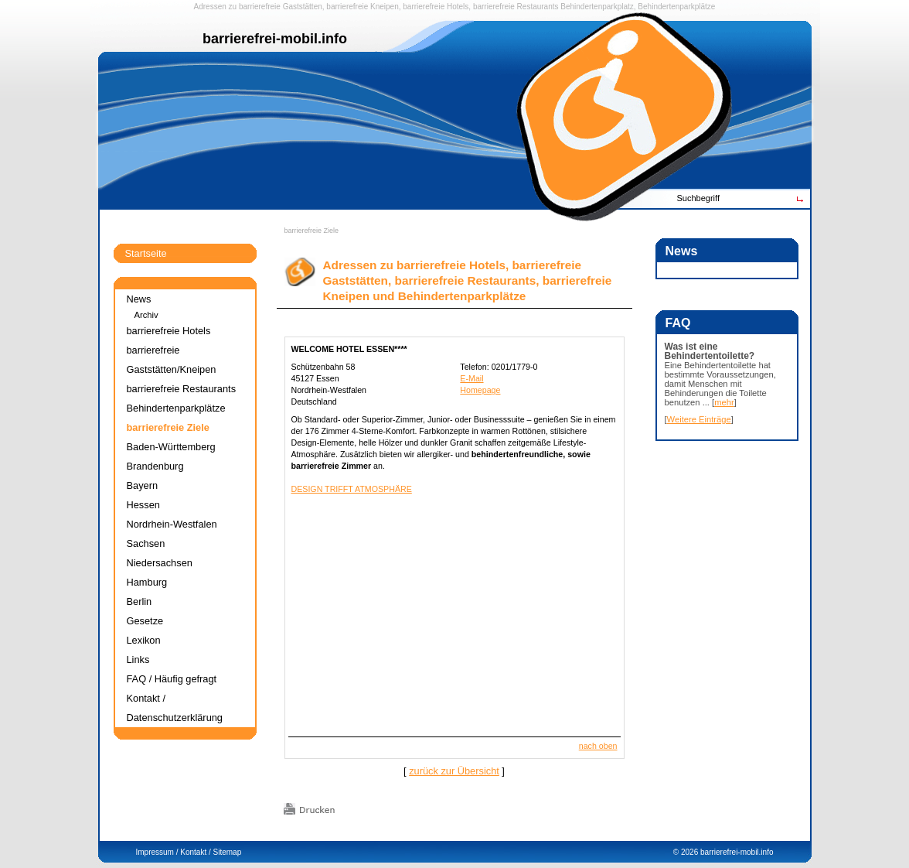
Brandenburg (155, 466)
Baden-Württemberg (171, 447)
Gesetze (145, 621)
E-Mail (471, 378)
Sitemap (227, 852)
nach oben (598, 745)
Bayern (142, 485)
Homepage (480, 390)
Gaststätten (302, 6)
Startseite (146, 253)
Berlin (139, 601)
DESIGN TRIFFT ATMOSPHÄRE (351, 489)
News (139, 299)
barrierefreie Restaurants (516, 6)
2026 (689, 852)
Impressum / (157, 852)
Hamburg (147, 582)
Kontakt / (195, 852)
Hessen (143, 505)
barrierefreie (260, 6)
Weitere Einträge (699, 419)
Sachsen (146, 543)
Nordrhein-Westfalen (172, 524)
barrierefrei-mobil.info (736, 852)
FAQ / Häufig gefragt (172, 679)
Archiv (146, 315)
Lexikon (144, 640)
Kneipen (384, 6)
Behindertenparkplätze (176, 408)
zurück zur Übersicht (454, 771)
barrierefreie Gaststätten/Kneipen (171, 359)
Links (138, 659)
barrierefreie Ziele (311, 230)
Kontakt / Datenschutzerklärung (175, 707)
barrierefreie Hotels (435, 6)
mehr (724, 402)
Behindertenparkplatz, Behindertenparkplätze (637, 6)
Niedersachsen (159, 563)
